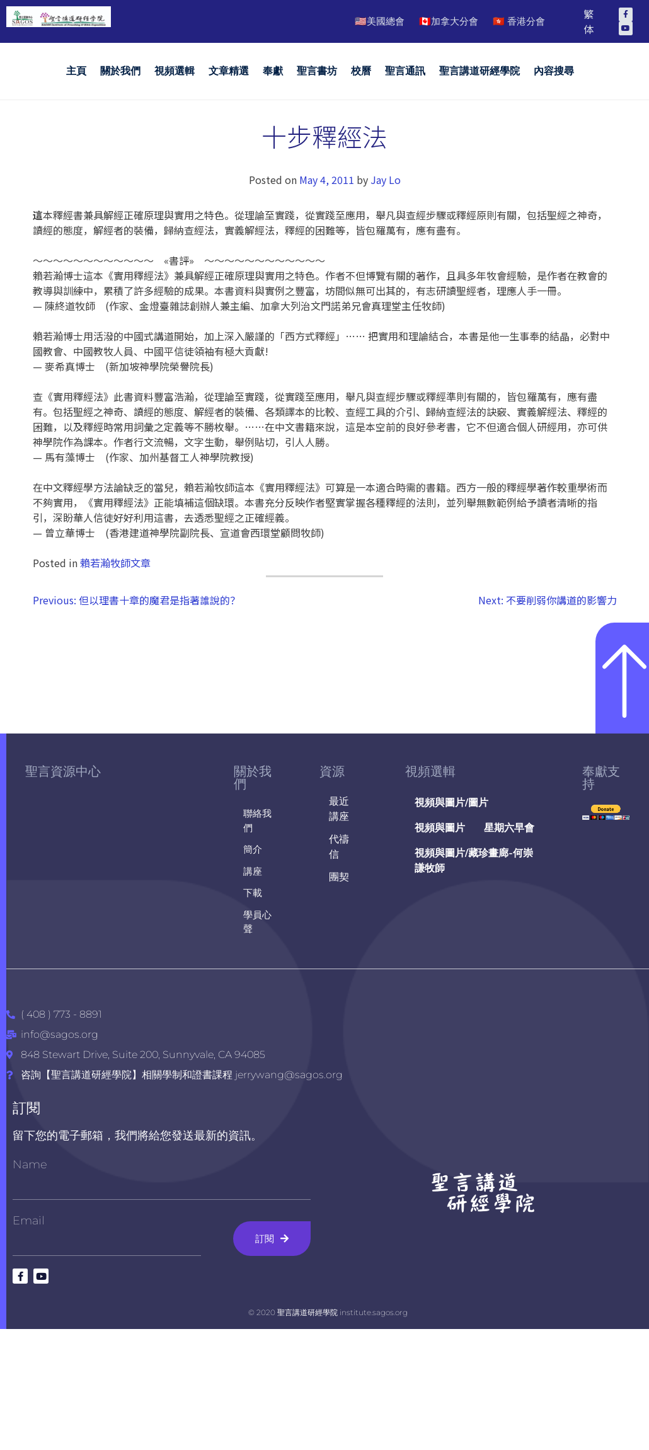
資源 (332, 771)
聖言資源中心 (63, 771)
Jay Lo (385, 179)
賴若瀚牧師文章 (115, 562)
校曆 (361, 71)
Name (30, 1164)
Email (29, 1221)
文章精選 (229, 71)
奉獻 (273, 71)
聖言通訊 (405, 71)
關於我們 (120, 71)
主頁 (76, 71)
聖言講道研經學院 (479, 71)
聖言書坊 (317, 71)
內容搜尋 (554, 71)
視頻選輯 (174, 71)
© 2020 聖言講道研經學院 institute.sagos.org (328, 1312)
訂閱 (26, 1108)
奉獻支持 (601, 777)
